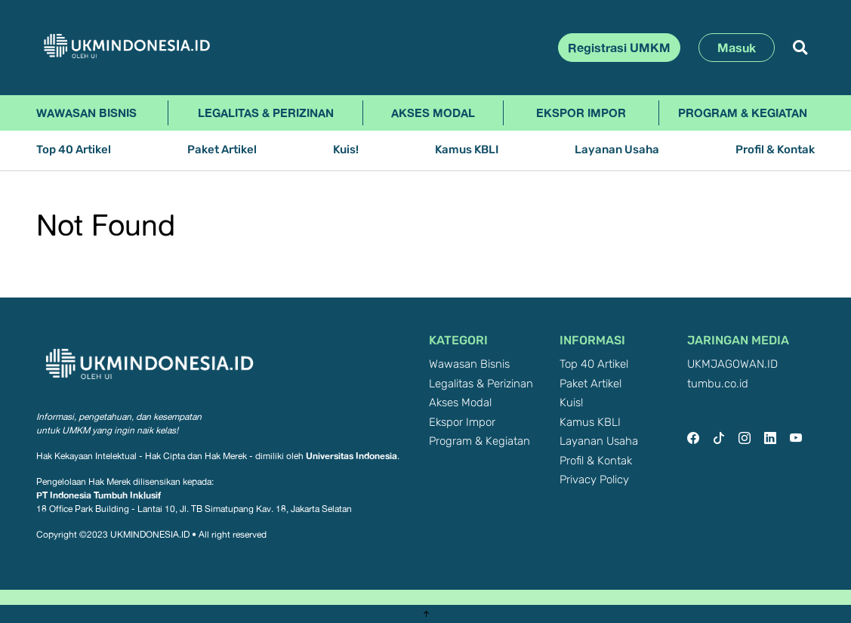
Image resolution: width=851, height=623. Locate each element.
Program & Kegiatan (742, 112)
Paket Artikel (222, 150)
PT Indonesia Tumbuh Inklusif (98, 495)
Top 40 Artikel (73, 150)
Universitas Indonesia (351, 455)
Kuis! (346, 150)
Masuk (736, 47)
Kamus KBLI (466, 150)
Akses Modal (433, 112)
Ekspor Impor (581, 112)
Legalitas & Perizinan (266, 112)
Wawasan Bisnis (86, 112)
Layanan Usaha (617, 150)
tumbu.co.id (717, 384)
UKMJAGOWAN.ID (732, 364)
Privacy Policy (594, 480)
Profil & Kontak (775, 150)
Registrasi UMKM (619, 47)
